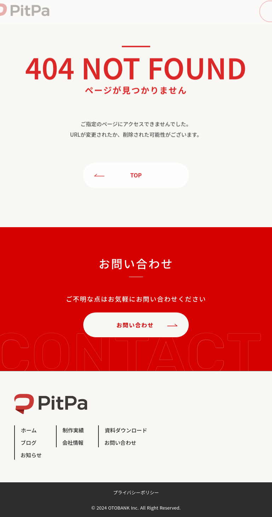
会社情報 (73, 442)
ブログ (28, 442)
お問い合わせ (120, 442)
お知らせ (31, 455)
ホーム (29, 430)
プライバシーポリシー (136, 492)
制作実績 (73, 430)
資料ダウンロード (126, 430)
